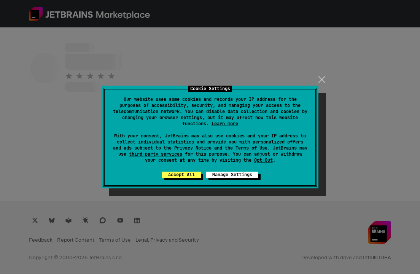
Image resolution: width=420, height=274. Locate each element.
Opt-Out (263, 160)
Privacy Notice (193, 148)
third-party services (155, 154)
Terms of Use (251, 148)
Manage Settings (232, 175)
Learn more (225, 124)
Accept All (181, 175)
